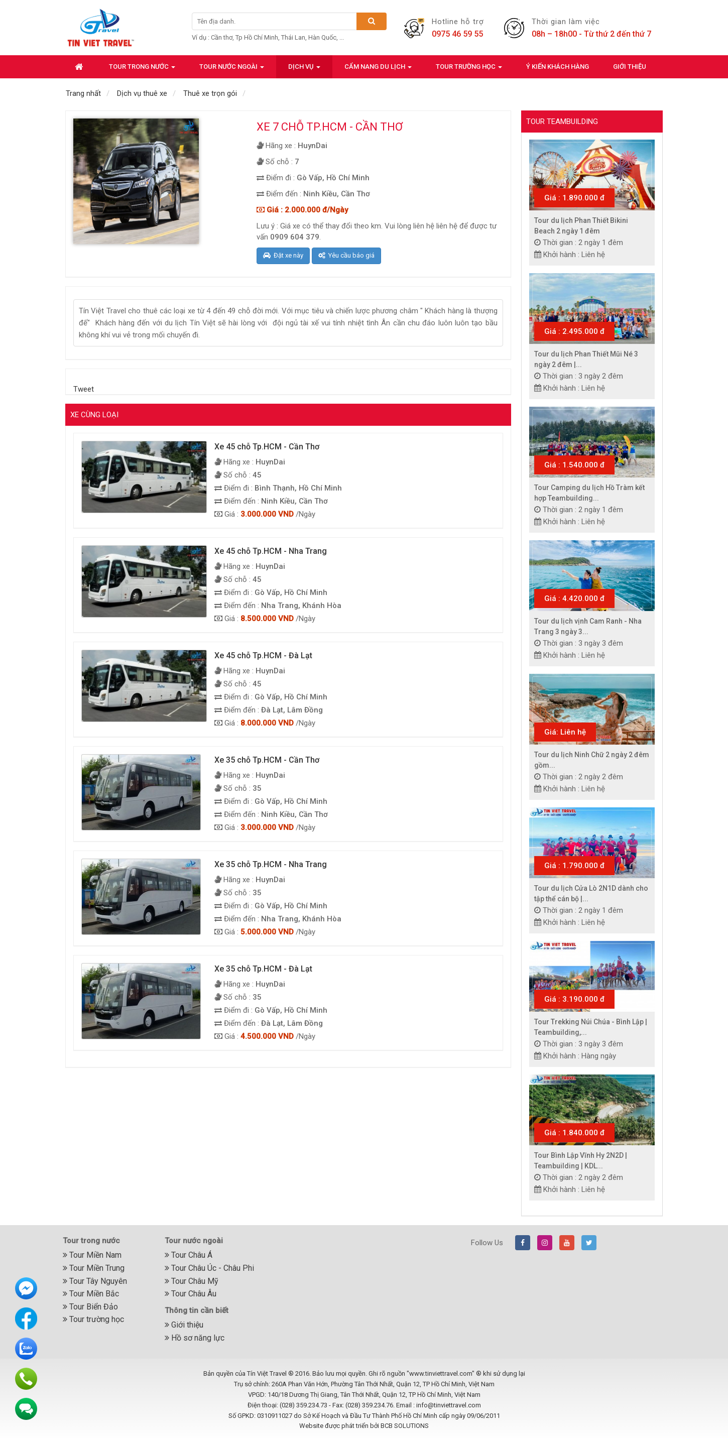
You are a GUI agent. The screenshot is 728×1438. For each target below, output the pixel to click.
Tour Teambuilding (562, 121)
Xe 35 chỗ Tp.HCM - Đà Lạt (263, 969)
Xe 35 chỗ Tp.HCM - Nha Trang (270, 864)
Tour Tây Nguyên (95, 1281)
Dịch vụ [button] (304, 69)
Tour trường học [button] (469, 69)
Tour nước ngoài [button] (231, 69)
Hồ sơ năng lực (194, 1338)
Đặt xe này (283, 255)
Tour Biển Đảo (90, 1306)
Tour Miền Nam (92, 1255)
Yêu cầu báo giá (346, 255)
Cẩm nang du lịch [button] (378, 69)
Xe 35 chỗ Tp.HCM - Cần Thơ (266, 760)
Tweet (83, 389)
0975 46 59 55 (457, 34)
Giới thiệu (184, 1325)
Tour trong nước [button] (142, 69)
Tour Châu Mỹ (191, 1281)
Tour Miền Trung (94, 1268)
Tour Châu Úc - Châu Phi (209, 1268)
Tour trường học (93, 1319)
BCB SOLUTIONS (405, 1425)
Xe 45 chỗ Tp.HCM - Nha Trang (270, 551)
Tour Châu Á (188, 1255)
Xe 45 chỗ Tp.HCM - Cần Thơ (266, 446)
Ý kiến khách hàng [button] (557, 66)
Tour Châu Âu (190, 1293)
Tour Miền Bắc (91, 1293)
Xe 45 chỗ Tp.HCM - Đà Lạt (263, 655)
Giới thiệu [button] (629, 66)
